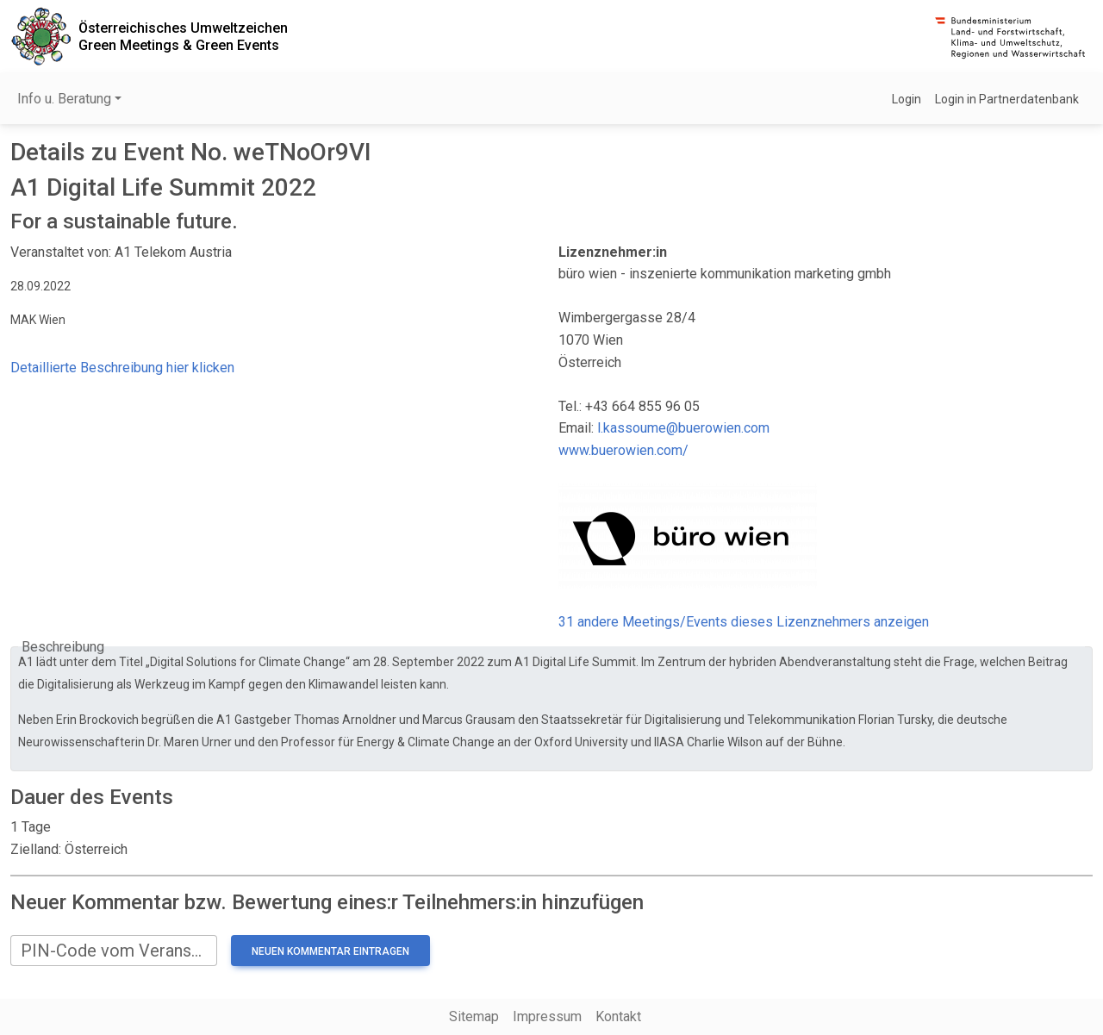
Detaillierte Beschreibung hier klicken (122, 367)
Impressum (547, 1016)
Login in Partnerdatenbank (1007, 99)
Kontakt (618, 1016)
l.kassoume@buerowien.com (683, 428)
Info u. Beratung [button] (64, 98)
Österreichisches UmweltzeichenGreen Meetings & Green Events (183, 36)
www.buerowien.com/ (623, 450)
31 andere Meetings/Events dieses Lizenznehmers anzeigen (743, 622)
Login (906, 99)
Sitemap (474, 1016)
